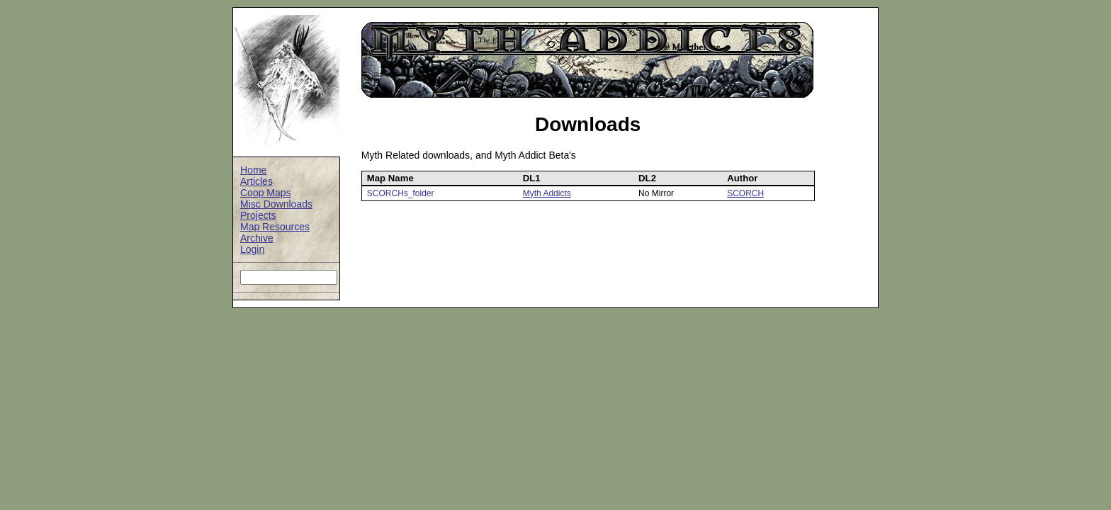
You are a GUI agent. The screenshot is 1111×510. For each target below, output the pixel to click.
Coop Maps (265, 192)
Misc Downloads (276, 204)
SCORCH (745, 193)
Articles (256, 181)
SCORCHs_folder (400, 193)
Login (252, 249)
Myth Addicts (547, 193)
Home (253, 170)
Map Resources (275, 226)
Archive (256, 238)
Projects (258, 215)
